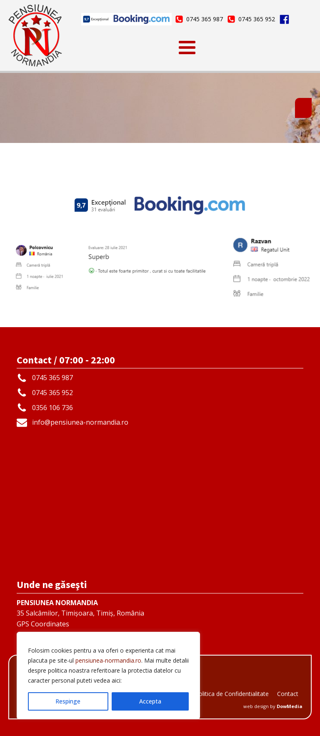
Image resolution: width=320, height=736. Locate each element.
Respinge (67, 701)
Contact (287, 694)
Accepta (150, 701)
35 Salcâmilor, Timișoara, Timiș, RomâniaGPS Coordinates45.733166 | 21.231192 (80, 618)
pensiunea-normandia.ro (108, 660)
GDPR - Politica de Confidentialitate (221, 694)
